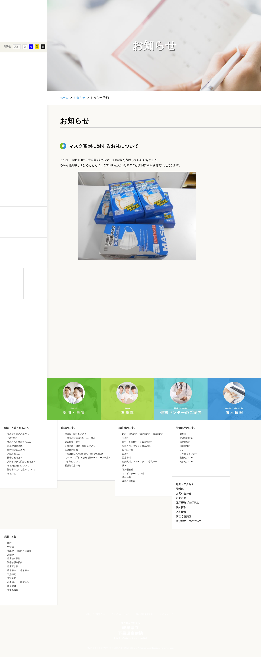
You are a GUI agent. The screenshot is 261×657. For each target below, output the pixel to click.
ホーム (64, 97)
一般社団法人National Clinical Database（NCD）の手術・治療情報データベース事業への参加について (88, 458)
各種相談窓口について (18, 465)
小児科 (125, 438)
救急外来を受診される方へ (20, 442)
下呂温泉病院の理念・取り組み (80, 438)
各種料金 (11, 473)
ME (181, 450)
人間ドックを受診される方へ (21, 461)
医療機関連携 (71, 450)
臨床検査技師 (13, 558)
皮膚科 (125, 454)
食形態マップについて (188, 521)
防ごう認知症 (183, 516)
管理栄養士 (12, 578)
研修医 (10, 546)
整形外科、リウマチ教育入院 (136, 446)
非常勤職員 (12, 590)
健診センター (186, 461)
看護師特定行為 (72, 465)
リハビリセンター (188, 454)
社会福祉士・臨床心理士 (19, 582)
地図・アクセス (185, 484)
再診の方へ (12, 438)
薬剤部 (183, 434)
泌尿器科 (126, 457)
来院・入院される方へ (16, 427)
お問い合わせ (183, 493)
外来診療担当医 (14, 446)
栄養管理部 (185, 446)
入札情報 (181, 511)
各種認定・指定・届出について (80, 446)
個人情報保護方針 (144, 614)
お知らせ (79, 97)
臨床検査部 (185, 442)
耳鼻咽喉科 (127, 469)
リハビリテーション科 (133, 473)
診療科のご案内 (127, 427)
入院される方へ (14, 454)
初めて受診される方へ (18, 434)
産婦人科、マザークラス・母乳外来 (139, 461)
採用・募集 (10, 536)
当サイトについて (120, 614)
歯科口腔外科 (128, 481)
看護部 (180, 488)
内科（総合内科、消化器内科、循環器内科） (144, 434)
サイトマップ (166, 614)
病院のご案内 (68, 427)
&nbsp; (23, 330)
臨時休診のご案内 (16, 450)
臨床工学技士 (13, 566)
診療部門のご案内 (186, 427)
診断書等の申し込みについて (21, 469)
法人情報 (181, 507)
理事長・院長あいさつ (75, 434)
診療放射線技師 (14, 562)
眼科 (124, 465)
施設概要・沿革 (72, 442)
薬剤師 (10, 554)
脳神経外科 (127, 450)
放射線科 (126, 477)
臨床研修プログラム (187, 502)
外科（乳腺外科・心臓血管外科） (138, 442)
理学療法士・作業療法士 (19, 570)
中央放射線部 (186, 438)
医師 (9, 542)
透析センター (186, 457)
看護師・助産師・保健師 (19, 550)
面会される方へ (14, 457)
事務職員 (11, 586)
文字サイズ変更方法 (95, 614)
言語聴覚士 (12, 574)
